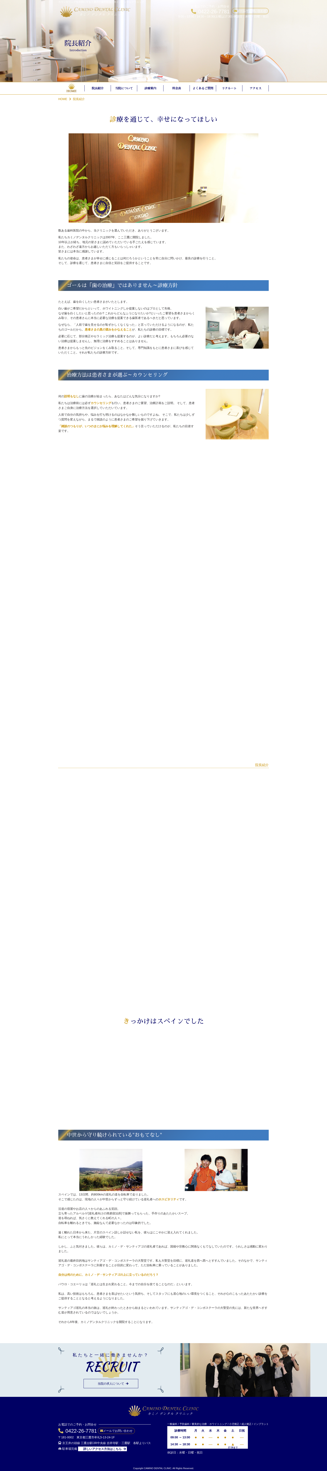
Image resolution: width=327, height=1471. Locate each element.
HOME (71, 91)
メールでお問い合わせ (251, 11)
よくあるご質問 (203, 88)
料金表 (176, 88)
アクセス (256, 88)
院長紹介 (98, 88)
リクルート (229, 88)
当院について (124, 88)
